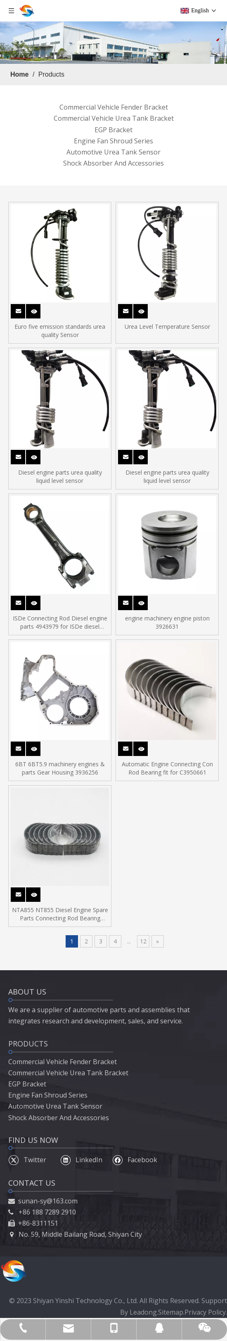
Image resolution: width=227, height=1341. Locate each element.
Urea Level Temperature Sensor (167, 326)
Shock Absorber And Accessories (113, 163)
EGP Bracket (113, 129)
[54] (13, 1270)
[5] (113, 42)
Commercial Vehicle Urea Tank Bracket (114, 118)
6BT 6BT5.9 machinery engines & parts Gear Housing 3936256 (60, 768)
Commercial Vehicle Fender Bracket (113, 107)
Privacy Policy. (205, 1312)
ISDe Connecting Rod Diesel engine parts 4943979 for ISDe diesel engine (60, 622)
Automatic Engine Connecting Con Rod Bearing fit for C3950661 (167, 768)
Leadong (143, 1312)
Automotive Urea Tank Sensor (113, 152)
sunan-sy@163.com (48, 1200)
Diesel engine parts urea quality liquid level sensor (60, 476)
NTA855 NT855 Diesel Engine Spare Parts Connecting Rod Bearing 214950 (60, 914)
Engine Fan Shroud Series (113, 140)
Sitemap (170, 1312)
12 (143, 941)
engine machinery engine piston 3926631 (167, 622)
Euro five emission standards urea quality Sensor (59, 331)
